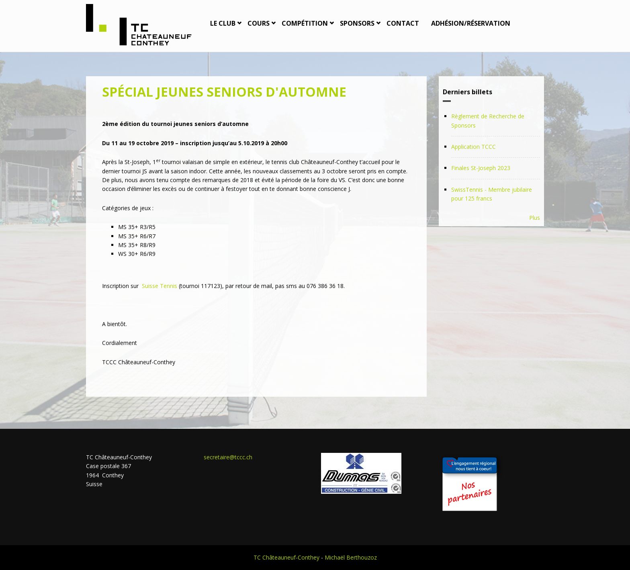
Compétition (305, 23)
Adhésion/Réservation (470, 23)
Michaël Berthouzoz (351, 557)
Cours (259, 23)
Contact (403, 23)
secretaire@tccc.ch (228, 457)
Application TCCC (473, 146)
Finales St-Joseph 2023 (480, 168)
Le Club (222, 23)
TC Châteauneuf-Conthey (286, 557)
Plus (534, 217)
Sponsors (357, 23)
